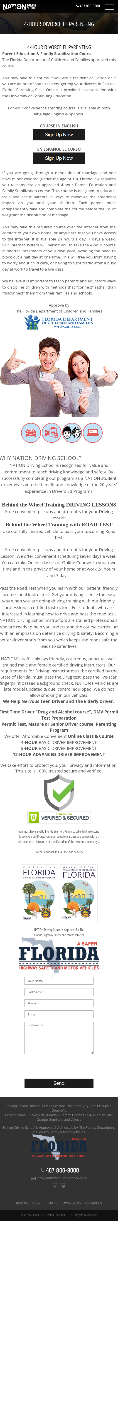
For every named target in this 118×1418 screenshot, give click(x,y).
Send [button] (59, 1083)
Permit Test (14, 724)
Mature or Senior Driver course (60, 724)
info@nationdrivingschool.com (59, 1178)
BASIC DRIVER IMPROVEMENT (59, 742)
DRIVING (22, 1203)
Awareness (72, 1203)
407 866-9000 (87, 6)
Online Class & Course (91, 736)
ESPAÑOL (53, 1203)
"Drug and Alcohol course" (63, 712)
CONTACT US (93, 1203)
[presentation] (59, 1066)
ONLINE (37, 1203)
